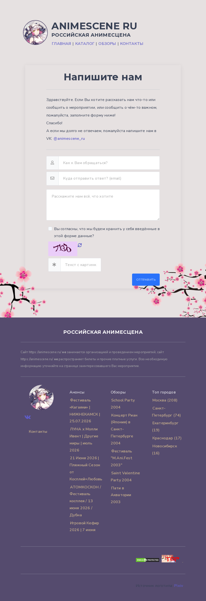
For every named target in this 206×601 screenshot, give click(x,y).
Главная (61, 43)
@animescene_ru (69, 138)
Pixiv (178, 585)
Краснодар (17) (167, 438)
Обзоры (107, 43)
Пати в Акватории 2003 (121, 495)
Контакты (131, 43)
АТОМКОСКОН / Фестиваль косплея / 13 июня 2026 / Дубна (85, 501)
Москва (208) (164, 400)
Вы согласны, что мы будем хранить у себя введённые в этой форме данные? (107, 232)
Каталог (84, 43)
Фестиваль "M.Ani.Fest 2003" (121, 458)
